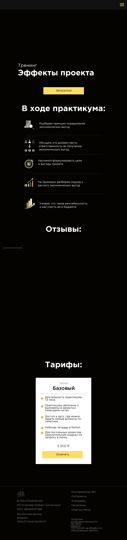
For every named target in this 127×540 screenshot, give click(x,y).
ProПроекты (79, 496)
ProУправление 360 (83, 492)
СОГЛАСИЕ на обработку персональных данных (86, 529)
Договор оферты (76, 525)
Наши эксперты (81, 510)
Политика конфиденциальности (84, 520)
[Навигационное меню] (122, 4)
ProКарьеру (78, 501)
